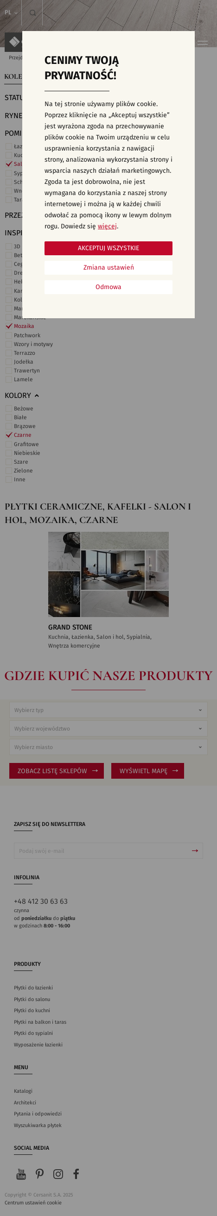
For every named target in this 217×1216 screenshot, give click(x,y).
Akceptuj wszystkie (108, 248)
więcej (107, 226)
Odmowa (108, 287)
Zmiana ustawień (108, 268)
